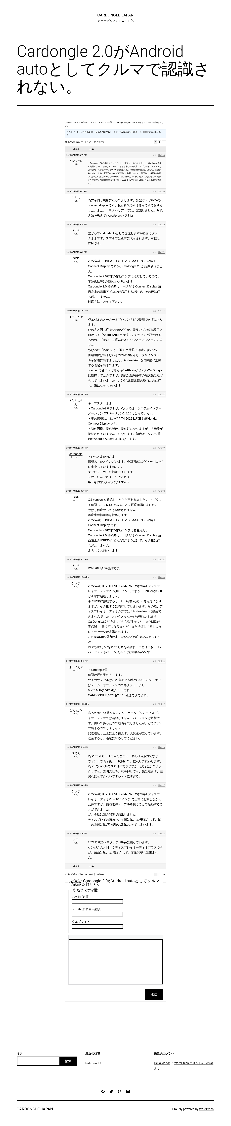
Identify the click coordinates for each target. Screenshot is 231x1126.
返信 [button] (154, 155)
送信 (154, 994)
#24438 (161, 833)
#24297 (161, 559)
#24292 (161, 491)
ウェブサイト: (81, 921)
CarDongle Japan (115, 15)
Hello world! (93, 1063)
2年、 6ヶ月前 (140, 132)
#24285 (161, 311)
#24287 (161, 394)
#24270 (161, 224)
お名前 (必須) (81, 896)
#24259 (161, 191)
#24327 (161, 785)
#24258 (161, 155)
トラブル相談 (106, 122)
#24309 (161, 577)
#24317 (161, 704)
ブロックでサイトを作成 (76, 122)
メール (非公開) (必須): (87, 909)
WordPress (206, 1109)
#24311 (161, 661)
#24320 (161, 747)
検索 (20, 1054)
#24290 (161, 448)
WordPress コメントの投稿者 (193, 1063)
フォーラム (93, 122)
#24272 (161, 252)
